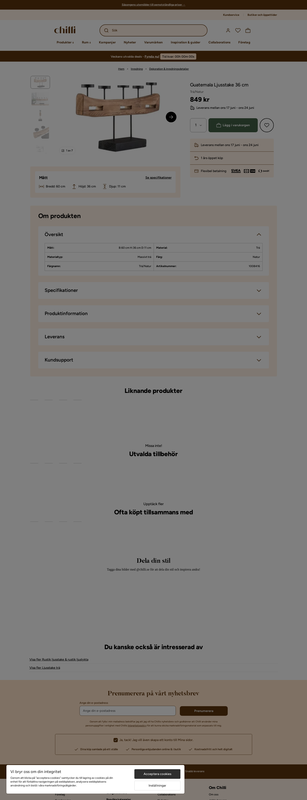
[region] (95, 779)
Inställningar (157, 785)
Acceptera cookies (157, 774)
